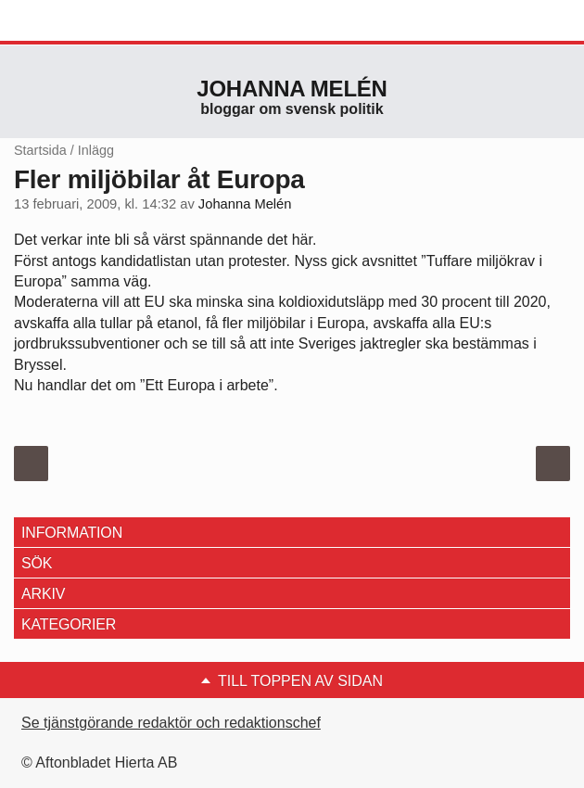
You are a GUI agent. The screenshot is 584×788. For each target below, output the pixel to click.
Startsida (40, 150)
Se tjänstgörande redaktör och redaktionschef (171, 723)
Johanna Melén (292, 88)
